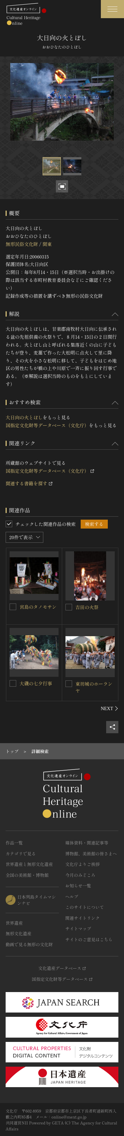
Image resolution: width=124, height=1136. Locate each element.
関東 (47, 244)
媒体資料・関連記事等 (86, 843)
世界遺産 (14, 923)
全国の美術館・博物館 (27, 875)
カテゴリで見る (21, 853)
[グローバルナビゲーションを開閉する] (112, 9)
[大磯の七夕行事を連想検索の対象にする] (13, 683)
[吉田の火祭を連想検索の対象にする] (68, 607)
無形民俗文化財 (22, 244)
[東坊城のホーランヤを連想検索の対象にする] (68, 683)
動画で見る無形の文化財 (29, 944)
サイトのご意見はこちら (89, 939)
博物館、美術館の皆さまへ (91, 853)
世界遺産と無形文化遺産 (29, 864)
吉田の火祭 (87, 607)
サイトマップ (78, 928)
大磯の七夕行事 (36, 683)
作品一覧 (14, 843)
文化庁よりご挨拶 (82, 864)
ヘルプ (71, 896)
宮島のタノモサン (38, 606)
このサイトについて (84, 907)
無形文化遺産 (18, 933)
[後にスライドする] (109, 708)
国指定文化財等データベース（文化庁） (47, 425)
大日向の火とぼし (24, 417)
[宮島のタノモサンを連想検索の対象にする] (13, 606)
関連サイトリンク (82, 918)
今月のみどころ (80, 875)
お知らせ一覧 (78, 885)
